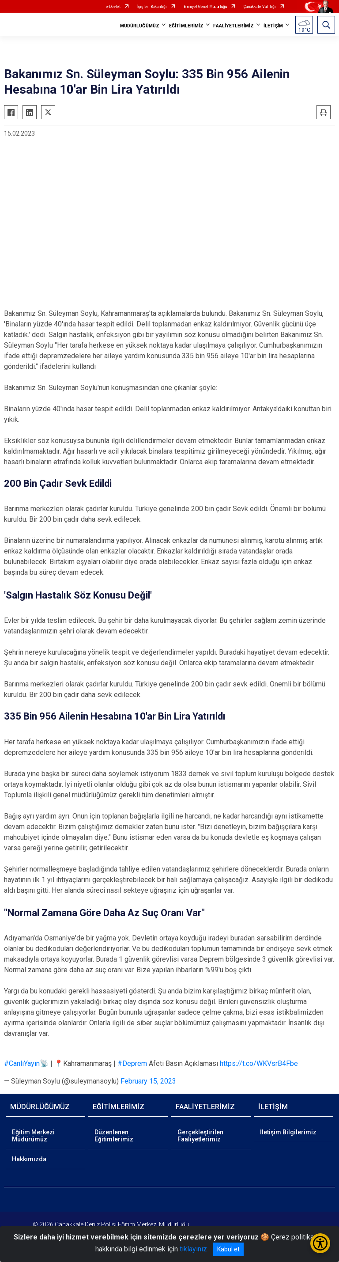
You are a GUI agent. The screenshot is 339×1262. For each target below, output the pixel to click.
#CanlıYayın (22, 1063)
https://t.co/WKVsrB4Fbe (259, 1063)
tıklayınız (193, 1249)
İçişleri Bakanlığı (152, 6)
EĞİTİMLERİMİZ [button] (186, 26)
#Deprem (132, 1063)
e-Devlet (113, 6)
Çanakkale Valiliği (260, 6)
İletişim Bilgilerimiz (288, 1132)
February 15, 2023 (148, 1081)
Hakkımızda (29, 1159)
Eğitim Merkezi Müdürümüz (33, 1136)
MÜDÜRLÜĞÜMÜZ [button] (139, 26)
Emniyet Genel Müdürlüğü (205, 6)
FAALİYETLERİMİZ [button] (233, 26)
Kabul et (228, 1249)
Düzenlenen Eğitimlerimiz (113, 1136)
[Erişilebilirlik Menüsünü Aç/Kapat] (320, 1243)
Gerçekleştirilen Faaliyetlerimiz (200, 1136)
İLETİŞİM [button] (273, 26)
